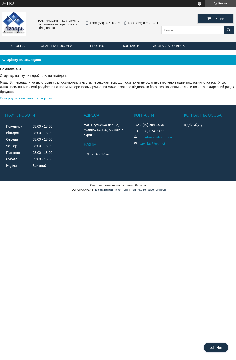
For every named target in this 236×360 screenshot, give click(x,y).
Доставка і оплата (169, 46)
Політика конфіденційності (148, 189)
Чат (216, 347)
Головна (17, 46)
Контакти (131, 46)
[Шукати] (229, 30)
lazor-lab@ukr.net (152, 143)
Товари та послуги (55, 46)
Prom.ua (140, 185)
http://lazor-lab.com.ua (155, 137)
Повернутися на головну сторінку (26, 98)
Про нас (97, 46)
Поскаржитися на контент (111, 189)
